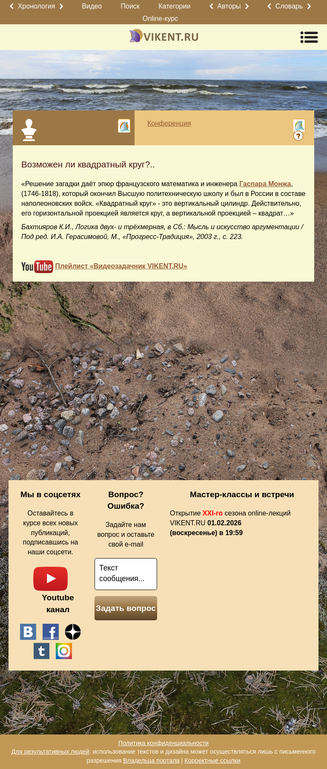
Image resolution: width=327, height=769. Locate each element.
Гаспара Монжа (265, 183)
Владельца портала (151, 760)
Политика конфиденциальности (163, 743)
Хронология (36, 6)
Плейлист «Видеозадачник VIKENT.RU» (121, 266)
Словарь (289, 6)
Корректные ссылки (212, 760)
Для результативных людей (50, 751)
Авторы (229, 6)
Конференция (169, 123)
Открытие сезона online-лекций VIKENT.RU (230, 523)
